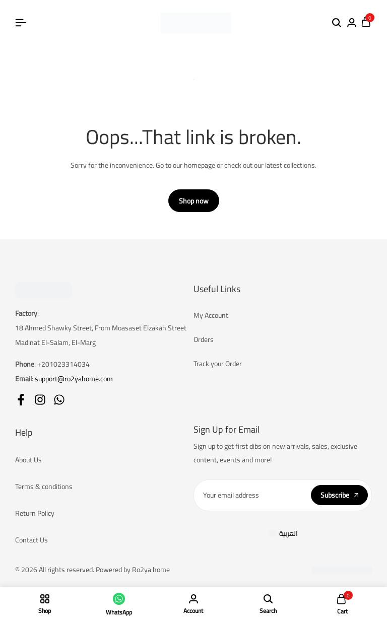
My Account (211, 315)
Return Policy (34, 513)
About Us (28, 460)
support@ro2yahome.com (74, 378)
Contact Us (31, 540)
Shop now (194, 201)
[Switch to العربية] (283, 533)
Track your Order (218, 364)
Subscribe (339, 495)
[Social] (21, 399)
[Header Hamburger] (20, 22)
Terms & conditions (44, 487)
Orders (204, 340)
